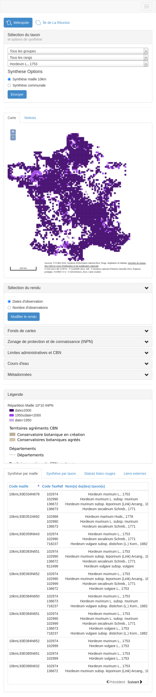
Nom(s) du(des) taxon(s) (85, 486)
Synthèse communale (29, 85)
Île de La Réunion (56, 23)
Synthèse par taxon (61, 473)
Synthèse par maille (23, 473)
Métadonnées (19, 374)
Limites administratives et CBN (34, 353)
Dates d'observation (28, 301)
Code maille (19, 486)
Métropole (21, 23)
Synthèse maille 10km (29, 79)
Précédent (115, 682)
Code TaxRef (52, 486)
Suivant (134, 682)
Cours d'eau (18, 363)
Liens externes (135, 473)
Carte (12, 118)
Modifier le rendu (23, 317)
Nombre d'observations (30, 308)
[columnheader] (24, 486)
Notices (30, 118)
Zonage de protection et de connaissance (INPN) (50, 342)
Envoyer (17, 94)
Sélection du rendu (24, 288)
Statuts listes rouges (99, 473)
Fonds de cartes (22, 331)
